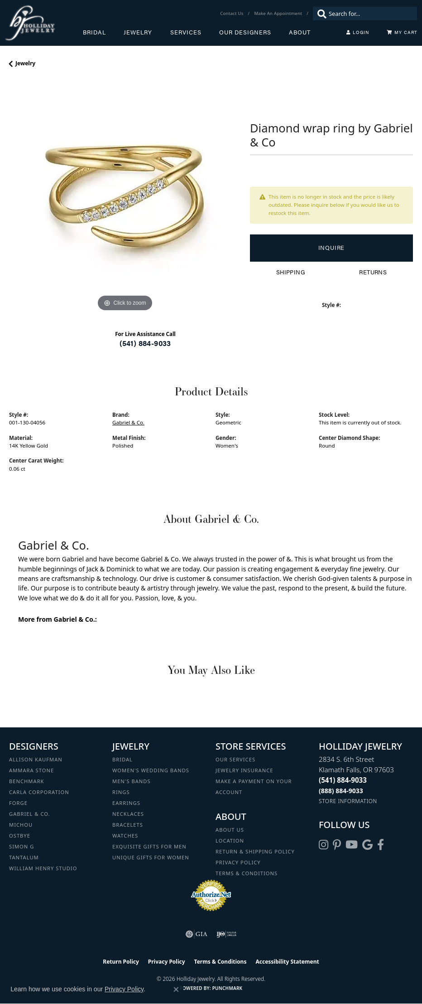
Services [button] (185, 32)
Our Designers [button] (245, 32)
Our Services (235, 759)
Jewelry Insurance (244, 770)
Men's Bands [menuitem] (131, 781)
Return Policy (121, 961)
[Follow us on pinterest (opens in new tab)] (337, 844)
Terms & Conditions (247, 873)
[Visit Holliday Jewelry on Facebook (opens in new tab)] (380, 844)
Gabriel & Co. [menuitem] (29, 813)
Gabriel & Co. (128, 422)
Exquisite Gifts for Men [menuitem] (149, 846)
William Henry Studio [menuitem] (43, 868)
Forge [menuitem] (18, 802)
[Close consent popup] (176, 989)
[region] (125, 198)
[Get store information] (348, 801)
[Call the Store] (343, 780)
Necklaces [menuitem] (128, 813)
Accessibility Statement (287, 961)
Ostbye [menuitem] (19, 835)
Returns (373, 272)
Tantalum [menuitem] (24, 857)
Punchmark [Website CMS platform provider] (227, 988)
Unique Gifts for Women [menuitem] (150, 857)
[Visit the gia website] (196, 934)
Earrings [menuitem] (126, 802)
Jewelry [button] (138, 32)
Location (230, 840)
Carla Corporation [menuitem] (39, 792)
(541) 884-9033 (145, 343)
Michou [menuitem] (21, 824)
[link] (232, 13)
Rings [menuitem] (121, 792)
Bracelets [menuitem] (127, 824)
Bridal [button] (94, 32)
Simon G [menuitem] (21, 846)
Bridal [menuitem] (122, 759)
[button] (357, 32)
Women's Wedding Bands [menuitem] (150, 770)
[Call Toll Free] (341, 790)
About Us (230, 829)
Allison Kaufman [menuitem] (35, 759)
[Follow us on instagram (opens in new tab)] (323, 844)
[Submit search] (319, 13)
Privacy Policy (238, 862)
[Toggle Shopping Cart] (402, 32)
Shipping (290, 272)
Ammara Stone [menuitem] (31, 770)
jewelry (25, 63)
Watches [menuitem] (125, 835)
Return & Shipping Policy (255, 851)
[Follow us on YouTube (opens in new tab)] (351, 844)
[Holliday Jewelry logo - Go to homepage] (44, 23)
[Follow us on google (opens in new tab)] (367, 844)
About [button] (300, 32)
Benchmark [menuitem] (26, 781)
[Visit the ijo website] (226, 934)
